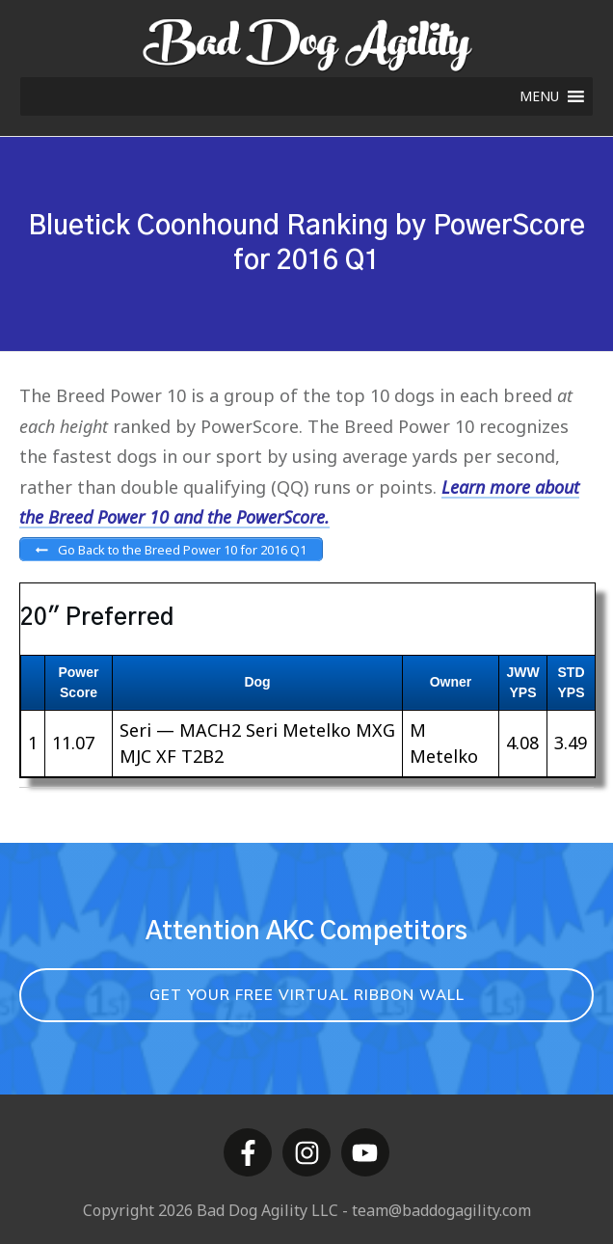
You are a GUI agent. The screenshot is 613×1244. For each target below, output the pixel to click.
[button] (539, 96)
